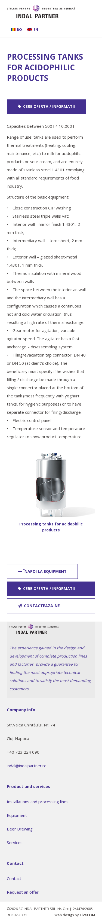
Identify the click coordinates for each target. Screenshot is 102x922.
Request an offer (23, 892)
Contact (14, 878)
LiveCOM (87, 914)
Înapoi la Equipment (45, 571)
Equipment (17, 815)
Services (15, 842)
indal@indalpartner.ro (27, 765)
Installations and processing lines (38, 801)
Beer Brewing (20, 829)
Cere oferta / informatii (49, 106)
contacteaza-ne (42, 605)
